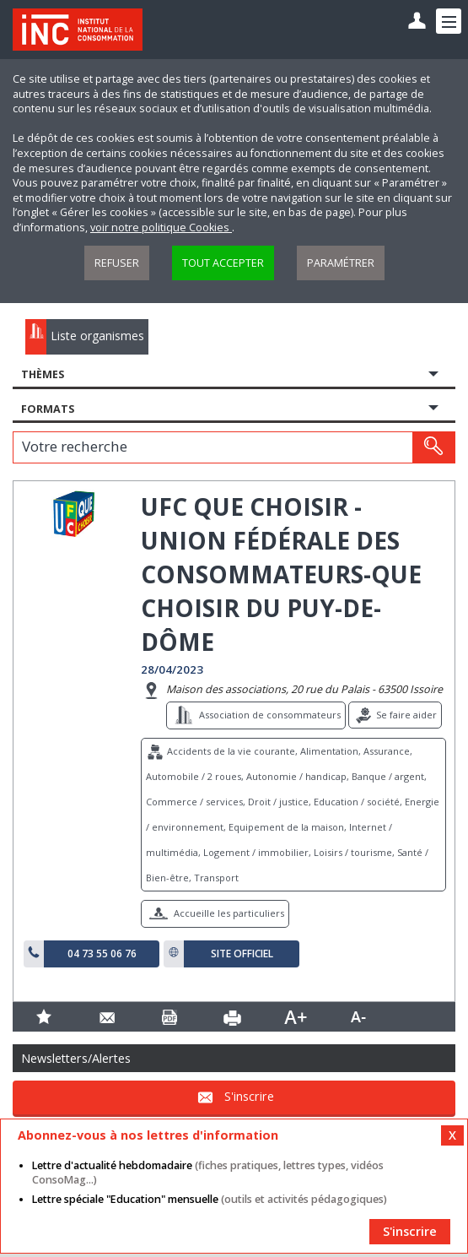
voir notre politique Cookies (161, 227)
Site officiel (242, 954)
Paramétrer (340, 263)
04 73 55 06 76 (102, 954)
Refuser (116, 263)
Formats (47, 409)
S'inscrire (249, 1096)
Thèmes (42, 374)
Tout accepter (223, 263)
